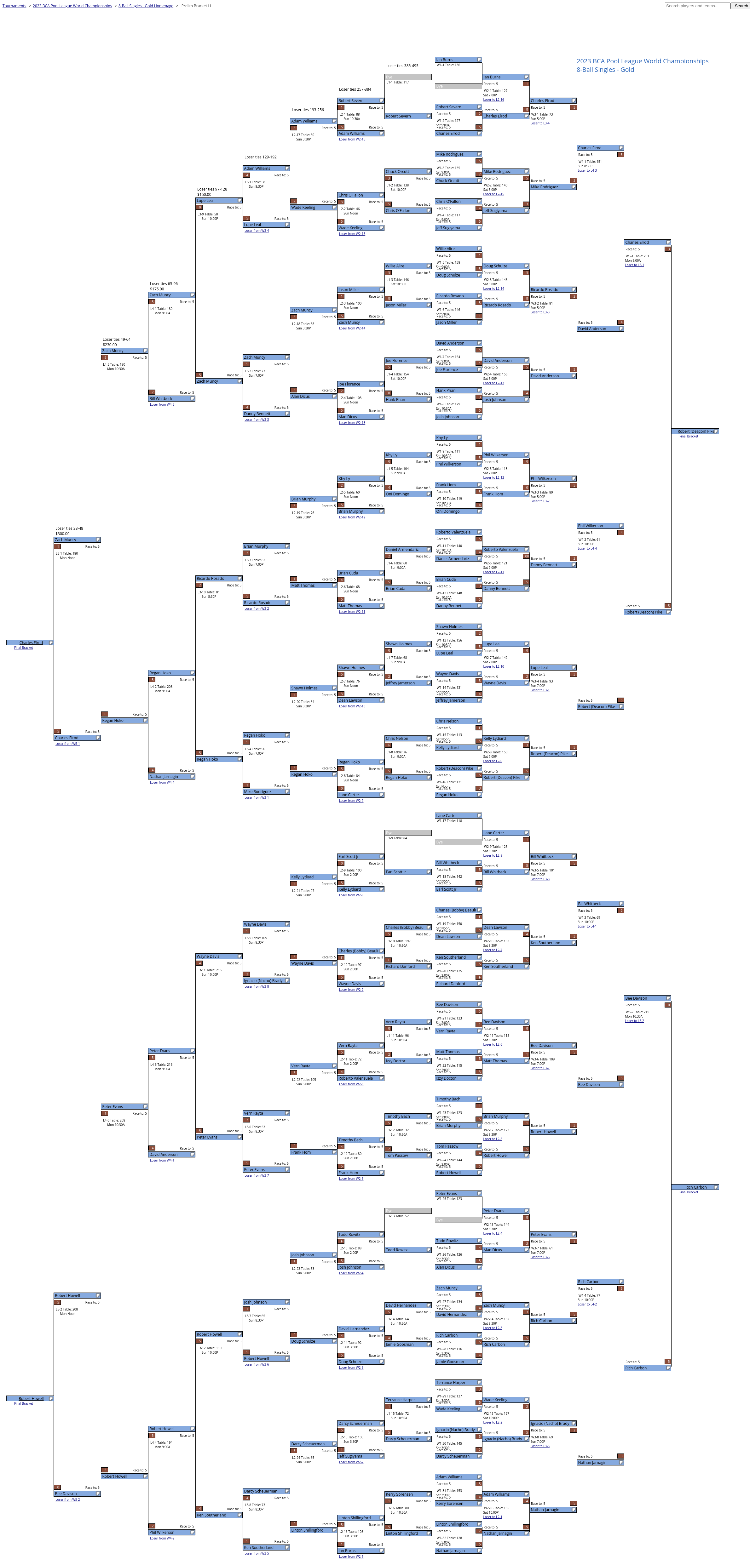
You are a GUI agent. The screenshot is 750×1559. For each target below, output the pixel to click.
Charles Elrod (448, 133)
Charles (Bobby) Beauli (456, 910)
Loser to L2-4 (492, 1233)
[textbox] (697, 6)
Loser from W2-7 (351, 989)
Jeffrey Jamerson (450, 700)
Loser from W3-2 (257, 608)
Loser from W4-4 (162, 782)
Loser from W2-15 (352, 233)
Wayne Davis (447, 674)
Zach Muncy (447, 1288)
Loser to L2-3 (492, 1328)
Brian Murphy (448, 1125)
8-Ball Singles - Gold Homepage (145, 6)
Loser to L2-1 (492, 1517)
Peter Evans (446, 1193)
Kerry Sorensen (450, 1503)
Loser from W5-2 (67, 1499)
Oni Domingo (448, 511)
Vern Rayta (445, 1031)
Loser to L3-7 (540, 1068)
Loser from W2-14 (352, 328)
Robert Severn (448, 107)
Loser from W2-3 (351, 1367)
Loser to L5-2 (634, 1021)
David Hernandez (451, 1314)
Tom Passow (447, 1146)
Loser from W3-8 (257, 986)
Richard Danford (450, 983)
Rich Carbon (447, 1335)
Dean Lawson (448, 936)
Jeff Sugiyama (448, 228)
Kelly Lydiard (447, 747)
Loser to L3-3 (540, 312)
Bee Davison (447, 1004)
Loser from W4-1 (162, 1160)
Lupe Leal (444, 653)
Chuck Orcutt (447, 180)
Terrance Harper (450, 1382)
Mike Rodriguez (450, 154)
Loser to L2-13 (493, 383)
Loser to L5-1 (634, 265)
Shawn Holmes (449, 626)
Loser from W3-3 (257, 419)
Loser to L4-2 (587, 1304)
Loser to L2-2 (492, 1422)
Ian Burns (444, 59)
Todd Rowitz (447, 1240)
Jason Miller (446, 322)
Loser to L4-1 (587, 926)
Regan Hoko (447, 794)
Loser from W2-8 (351, 895)
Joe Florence (447, 369)
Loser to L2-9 (492, 761)
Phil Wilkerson (448, 464)
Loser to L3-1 (540, 690)
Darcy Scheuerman (453, 1456)
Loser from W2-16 (352, 139)
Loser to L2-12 (493, 477)
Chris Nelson (447, 721)
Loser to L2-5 (492, 1139)
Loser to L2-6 (492, 1044)
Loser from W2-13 (352, 422)
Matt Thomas (448, 1051)
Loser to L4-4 (587, 548)
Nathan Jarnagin (450, 1550)
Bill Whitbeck (447, 862)
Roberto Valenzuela (453, 532)
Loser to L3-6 (540, 1257)
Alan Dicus (445, 1267)
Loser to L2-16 (493, 99)
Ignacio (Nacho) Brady (455, 1429)
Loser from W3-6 (257, 1364)
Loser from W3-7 (257, 1175)
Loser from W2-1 (351, 1556)
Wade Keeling (448, 1409)
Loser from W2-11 (352, 611)
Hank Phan (446, 390)
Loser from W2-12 (352, 517)
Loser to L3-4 (540, 123)
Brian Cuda (446, 579)
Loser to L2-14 (493, 288)
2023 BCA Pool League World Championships (72, 6)
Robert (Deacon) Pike (454, 768)
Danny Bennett (449, 605)
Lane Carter (446, 815)
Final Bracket (688, 436)
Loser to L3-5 (540, 1446)
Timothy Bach (448, 1099)
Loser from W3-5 (257, 1553)
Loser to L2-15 (493, 194)
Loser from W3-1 (257, 797)
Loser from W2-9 (351, 800)
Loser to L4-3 (587, 170)
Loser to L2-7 (492, 950)
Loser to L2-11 (493, 572)
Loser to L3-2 (540, 501)
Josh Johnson (447, 417)
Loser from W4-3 (162, 404)
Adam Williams (449, 1477)
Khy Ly (442, 437)
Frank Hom (446, 485)
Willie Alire (445, 248)
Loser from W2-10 (352, 706)
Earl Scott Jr (446, 889)
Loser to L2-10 (493, 666)
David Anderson (450, 343)
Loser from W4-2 (162, 1538)
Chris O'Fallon (448, 201)
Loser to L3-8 (540, 879)
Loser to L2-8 (492, 855)
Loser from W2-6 (351, 1084)
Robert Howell (448, 1172)
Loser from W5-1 (67, 743)
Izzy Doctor (446, 1078)
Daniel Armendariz (452, 558)
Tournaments (14, 6)
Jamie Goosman (450, 1361)
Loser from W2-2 (351, 1462)
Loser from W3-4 (257, 230)
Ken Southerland (451, 957)
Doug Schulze (448, 275)
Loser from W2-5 (351, 1178)
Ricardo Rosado (450, 296)
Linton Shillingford (452, 1524)
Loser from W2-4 (351, 1273)
